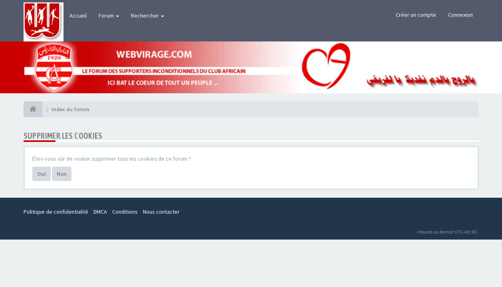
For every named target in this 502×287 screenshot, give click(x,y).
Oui (41, 173)
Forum (109, 15)
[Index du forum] (33, 109)
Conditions (125, 211)
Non (62, 173)
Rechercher (147, 15)
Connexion (460, 14)
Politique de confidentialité (56, 211)
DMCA (100, 211)
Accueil (78, 15)
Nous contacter (161, 211)
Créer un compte (416, 14)
